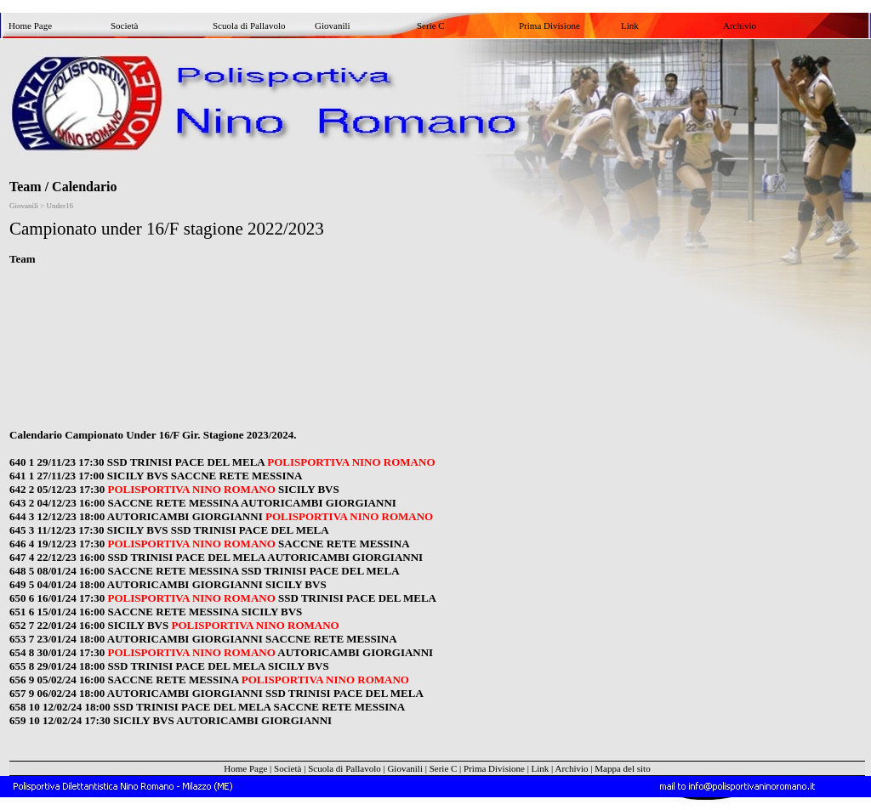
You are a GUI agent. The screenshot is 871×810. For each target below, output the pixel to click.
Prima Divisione (549, 25)
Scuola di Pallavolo (249, 25)
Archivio (739, 25)
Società (124, 25)
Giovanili (332, 25)
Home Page (30, 25)
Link (630, 25)
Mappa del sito (622, 768)
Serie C (431, 25)
